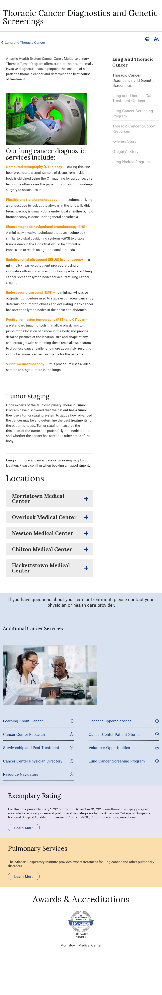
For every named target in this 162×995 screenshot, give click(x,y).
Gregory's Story (125, 150)
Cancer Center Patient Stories (124, 734)
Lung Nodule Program (131, 160)
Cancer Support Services (124, 721)
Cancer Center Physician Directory (38, 761)
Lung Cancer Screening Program (124, 761)
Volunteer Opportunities (124, 747)
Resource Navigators (38, 774)
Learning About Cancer (38, 721)
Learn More (24, 828)
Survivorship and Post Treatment (38, 747)
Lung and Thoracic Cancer (26, 42)
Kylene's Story (124, 140)
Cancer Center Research (38, 734)
